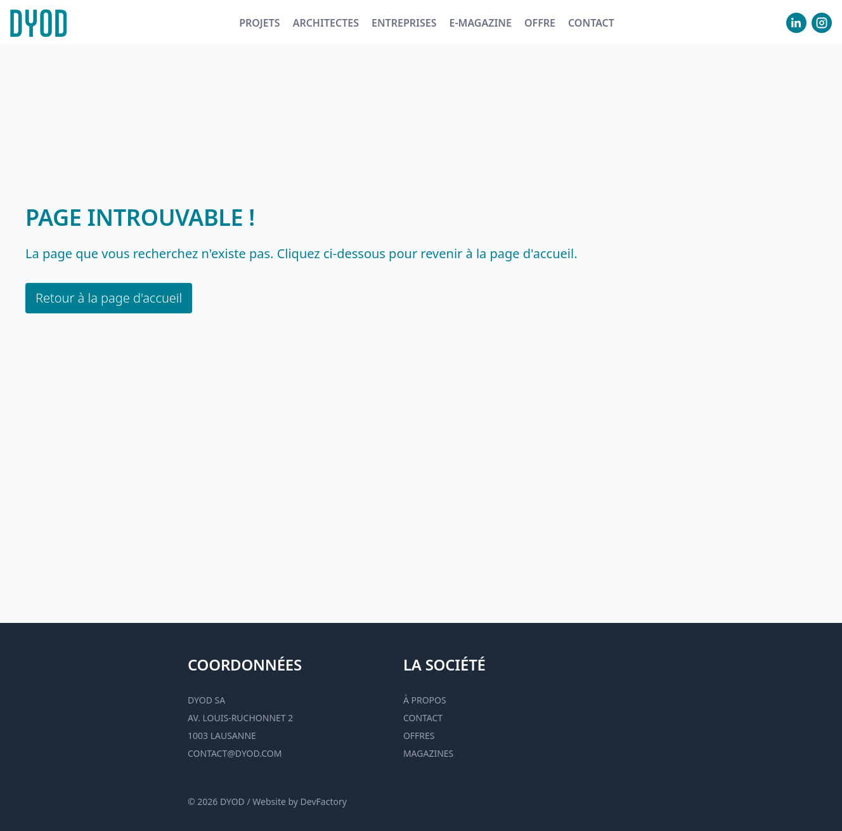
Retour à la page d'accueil (109, 297)
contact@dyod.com (235, 753)
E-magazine (480, 23)
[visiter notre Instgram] (822, 23)
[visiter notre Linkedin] (796, 23)
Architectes (326, 23)
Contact (591, 23)
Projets (259, 23)
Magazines (428, 753)
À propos (424, 700)
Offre (539, 23)
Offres (419, 736)
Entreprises (404, 23)
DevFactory (324, 801)
